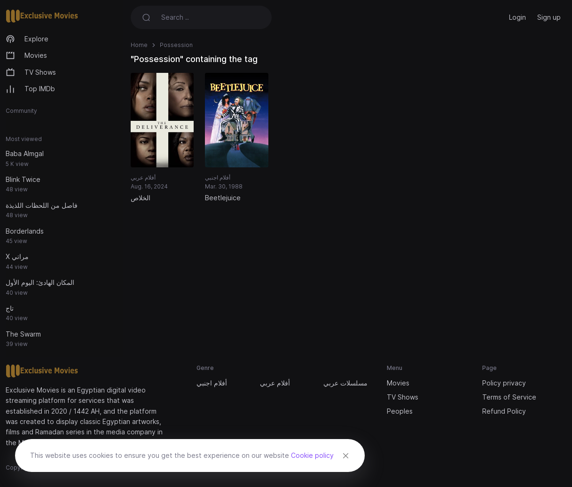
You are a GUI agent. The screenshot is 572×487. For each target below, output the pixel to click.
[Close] (345, 455)
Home (139, 44)
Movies (26, 55)
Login (517, 17)
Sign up (549, 17)
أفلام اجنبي (211, 383)
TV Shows (31, 72)
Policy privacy (504, 383)
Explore (27, 39)
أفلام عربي (275, 383)
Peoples (400, 411)
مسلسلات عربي (345, 383)
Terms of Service (509, 397)
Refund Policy (504, 411)
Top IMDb (30, 89)
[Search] (216, 17)
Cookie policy (312, 455)
